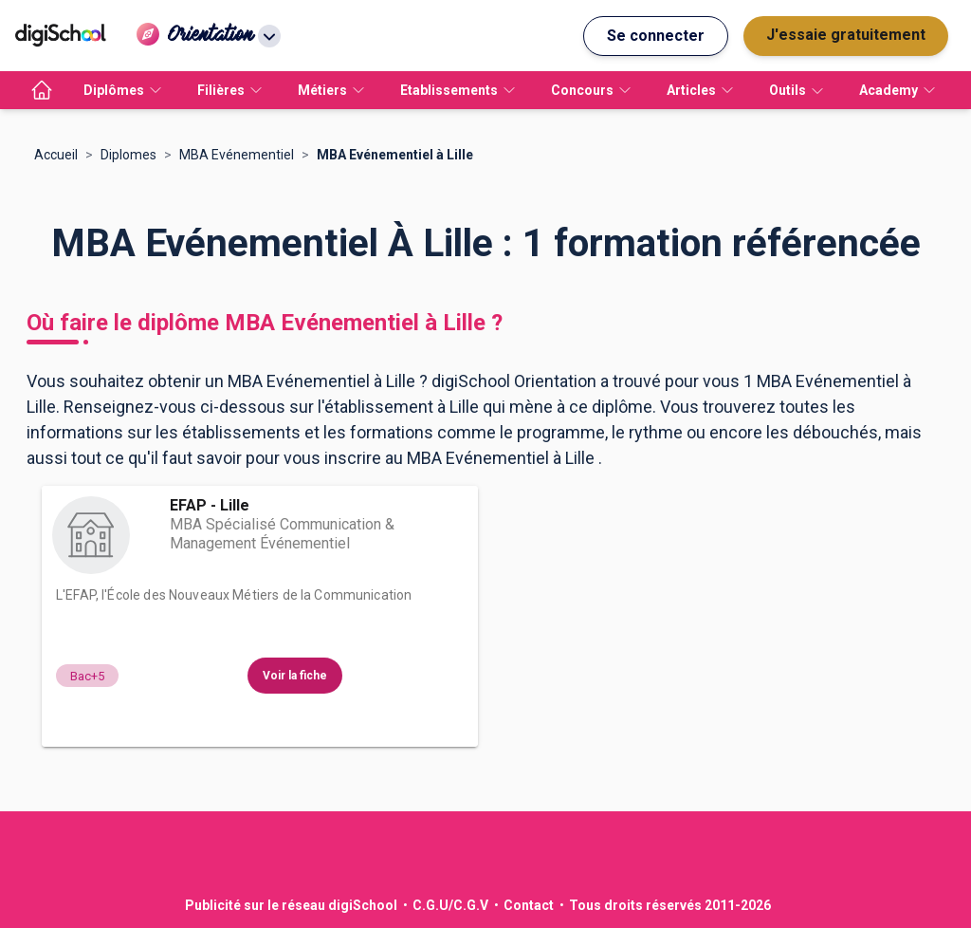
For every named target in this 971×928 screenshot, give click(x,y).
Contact (529, 905)
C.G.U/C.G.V (450, 905)
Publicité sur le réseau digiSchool (291, 905)
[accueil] (41, 90)
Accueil (56, 154)
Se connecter (656, 36)
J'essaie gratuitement (845, 35)
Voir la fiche (295, 675)
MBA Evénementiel (236, 154)
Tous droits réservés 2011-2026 (670, 905)
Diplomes (128, 154)
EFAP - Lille (209, 505)
